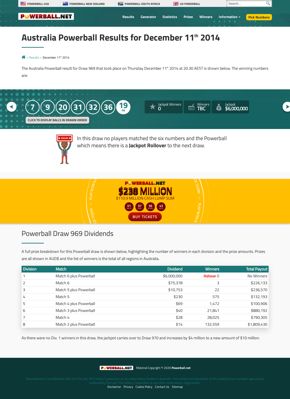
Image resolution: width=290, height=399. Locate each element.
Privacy (128, 387)
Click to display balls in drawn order (57, 120)
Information (228, 16)
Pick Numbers (259, 17)
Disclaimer (114, 387)
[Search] (249, 3)
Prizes (188, 16)
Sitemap (177, 387)
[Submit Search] (268, 3)
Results (128, 16)
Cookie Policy (144, 387)
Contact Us (162, 387)
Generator (148, 16)
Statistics (169, 16)
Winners (206, 16)
